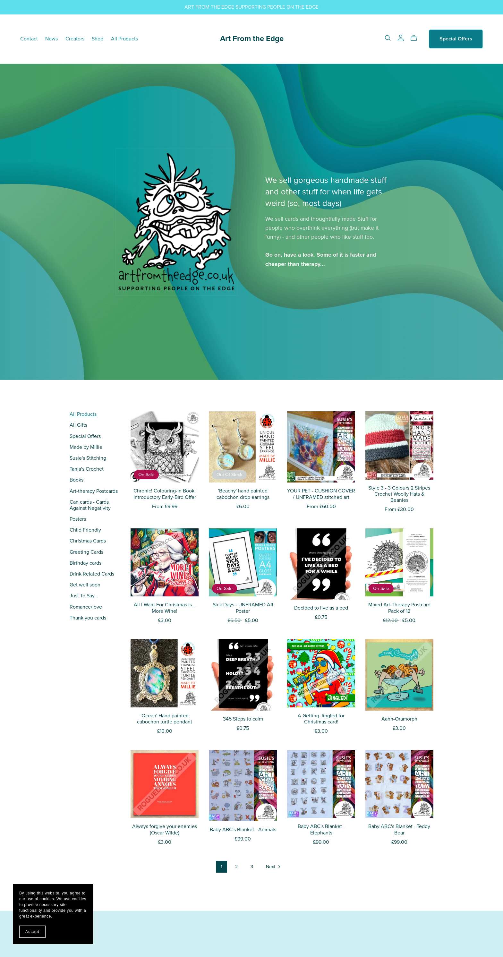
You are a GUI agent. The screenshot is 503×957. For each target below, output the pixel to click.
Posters (78, 519)
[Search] (388, 38)
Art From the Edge (252, 38)
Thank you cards (88, 618)
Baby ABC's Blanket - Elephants (321, 829)
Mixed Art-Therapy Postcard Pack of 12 (399, 608)
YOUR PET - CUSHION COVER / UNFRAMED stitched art (321, 494)
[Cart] (416, 38)
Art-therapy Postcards (94, 491)
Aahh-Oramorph (399, 719)
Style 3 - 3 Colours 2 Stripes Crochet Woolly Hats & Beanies (399, 494)
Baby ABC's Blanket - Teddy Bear (399, 829)
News (51, 39)
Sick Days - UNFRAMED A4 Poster (243, 608)
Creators (74, 39)
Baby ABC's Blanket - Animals (243, 829)
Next (273, 867)
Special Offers (455, 39)
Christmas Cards (88, 541)
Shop (97, 39)
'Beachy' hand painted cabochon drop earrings (243, 494)
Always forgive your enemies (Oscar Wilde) (164, 829)
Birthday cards (85, 563)
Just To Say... (84, 596)
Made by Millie (86, 447)
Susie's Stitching (88, 458)
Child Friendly (85, 530)
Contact (29, 39)
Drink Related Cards (92, 574)
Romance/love (86, 607)
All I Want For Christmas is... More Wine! (165, 608)
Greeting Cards (86, 552)
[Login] (401, 37)
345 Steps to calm (243, 719)
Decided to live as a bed (321, 608)
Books (76, 480)
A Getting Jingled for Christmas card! (321, 719)
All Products (124, 39)
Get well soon (85, 585)
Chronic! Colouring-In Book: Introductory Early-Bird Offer (164, 494)
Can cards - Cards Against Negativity (90, 505)
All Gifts (78, 425)
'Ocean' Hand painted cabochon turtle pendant (164, 719)
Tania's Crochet (87, 469)
